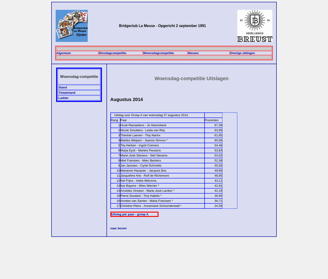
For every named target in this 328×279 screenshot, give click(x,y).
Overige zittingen (242, 53)
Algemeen (63, 53)
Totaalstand (66, 92)
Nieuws (193, 53)
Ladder (63, 98)
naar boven (118, 228)
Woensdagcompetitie (158, 53)
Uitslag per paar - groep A (129, 214)
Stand (62, 87)
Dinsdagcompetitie (112, 53)
